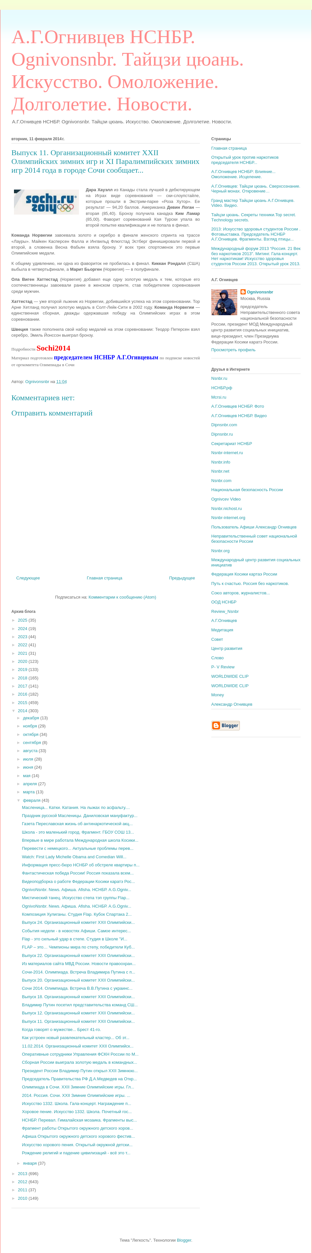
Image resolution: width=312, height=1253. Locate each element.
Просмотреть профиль (233, 349)
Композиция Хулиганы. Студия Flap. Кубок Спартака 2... (77, 914)
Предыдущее (182, 578)
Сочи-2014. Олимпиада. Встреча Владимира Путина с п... (78, 972)
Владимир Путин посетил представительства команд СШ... (79, 1004)
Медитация (222, 629)
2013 (23, 1173)
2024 (23, 628)
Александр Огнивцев (231, 704)
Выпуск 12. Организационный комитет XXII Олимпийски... (78, 1013)
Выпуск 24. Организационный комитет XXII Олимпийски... (78, 922)
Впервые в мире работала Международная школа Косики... (80, 840)
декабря (31, 717)
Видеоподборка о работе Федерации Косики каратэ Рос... (78, 881)
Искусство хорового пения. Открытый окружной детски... (77, 1144)
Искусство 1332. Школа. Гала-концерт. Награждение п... (76, 1103)
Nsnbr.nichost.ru (226, 508)
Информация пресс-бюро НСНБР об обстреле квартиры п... (80, 864)
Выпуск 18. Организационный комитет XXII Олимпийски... (78, 996)
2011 (23, 1189)
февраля (32, 800)
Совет (217, 639)
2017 (23, 686)
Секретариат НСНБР (231, 443)
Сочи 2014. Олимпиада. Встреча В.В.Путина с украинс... (77, 988)
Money (217, 694)
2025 (23, 620)
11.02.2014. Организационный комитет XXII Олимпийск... (77, 1046)
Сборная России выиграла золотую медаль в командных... (79, 1062)
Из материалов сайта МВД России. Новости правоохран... (79, 963)
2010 (23, 1198)
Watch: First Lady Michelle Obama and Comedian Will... (74, 856)
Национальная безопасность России (247, 489)
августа (31, 750)
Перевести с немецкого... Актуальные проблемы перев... (77, 848)
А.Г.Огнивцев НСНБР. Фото (237, 406)
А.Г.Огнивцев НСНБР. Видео (239, 415)
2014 (23, 710)
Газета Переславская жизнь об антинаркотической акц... (77, 823)
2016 (23, 694)
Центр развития (226, 648)
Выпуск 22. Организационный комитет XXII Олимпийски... (78, 955)
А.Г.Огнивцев (224, 620)
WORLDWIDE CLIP (230, 676)
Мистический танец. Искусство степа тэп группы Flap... (75, 897)
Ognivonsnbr (260, 292)
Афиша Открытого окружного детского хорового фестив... (78, 1136)
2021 (23, 653)
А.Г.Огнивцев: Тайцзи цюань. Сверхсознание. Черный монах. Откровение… (255, 189)
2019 (23, 669)
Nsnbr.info (220, 462)
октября (31, 734)
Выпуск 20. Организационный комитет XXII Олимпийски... (78, 980)
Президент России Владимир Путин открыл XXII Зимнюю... (79, 1070)
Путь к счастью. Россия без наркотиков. (250, 583)
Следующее (28, 578)
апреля (30, 783)
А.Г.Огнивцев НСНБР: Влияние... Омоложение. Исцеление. (243, 174)
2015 (23, 702)
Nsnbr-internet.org (228, 517)
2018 (23, 678)
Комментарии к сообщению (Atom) (122, 597)
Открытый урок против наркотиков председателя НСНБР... (245, 160)
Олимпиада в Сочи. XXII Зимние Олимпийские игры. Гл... (78, 1087)
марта (29, 791)
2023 (23, 636)
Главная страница (104, 578)
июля (28, 759)
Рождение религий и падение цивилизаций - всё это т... (76, 1152)
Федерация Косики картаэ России (244, 574)
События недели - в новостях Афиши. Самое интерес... (76, 930)
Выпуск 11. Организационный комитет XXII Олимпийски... (78, 1021)
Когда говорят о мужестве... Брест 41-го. (61, 1029)
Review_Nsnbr (225, 611)
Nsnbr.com (221, 480)
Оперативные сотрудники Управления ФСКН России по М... (80, 1054)
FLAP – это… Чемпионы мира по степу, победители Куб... (78, 947)
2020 (23, 661)
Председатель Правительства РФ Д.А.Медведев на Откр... (79, 1078)
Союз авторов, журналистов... (240, 592)
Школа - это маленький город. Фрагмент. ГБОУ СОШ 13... (78, 832)
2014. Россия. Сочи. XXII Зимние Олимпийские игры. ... (76, 1095)
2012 (23, 1181)
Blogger (184, 1240)
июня (28, 767)
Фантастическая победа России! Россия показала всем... (78, 873)
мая (27, 775)
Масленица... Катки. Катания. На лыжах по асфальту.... (76, 807)
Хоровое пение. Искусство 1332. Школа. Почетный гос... (77, 1111)
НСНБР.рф (221, 387)
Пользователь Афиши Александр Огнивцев (253, 527)
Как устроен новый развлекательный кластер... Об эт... (75, 1037)
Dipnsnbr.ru (222, 434)
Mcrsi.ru (218, 397)
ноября (30, 726)
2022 (23, 644)
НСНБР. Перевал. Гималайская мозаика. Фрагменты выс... (79, 1120)
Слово (217, 657)
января (30, 1163)
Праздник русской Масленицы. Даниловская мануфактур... (79, 815)
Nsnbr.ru (219, 378)
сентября (32, 742)
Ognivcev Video (226, 499)
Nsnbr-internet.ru (227, 452)
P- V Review (223, 666)
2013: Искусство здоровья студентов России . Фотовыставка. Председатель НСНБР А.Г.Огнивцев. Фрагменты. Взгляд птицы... (255, 234)
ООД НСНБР (224, 602)
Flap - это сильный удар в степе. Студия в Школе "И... (74, 939)
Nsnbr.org (220, 550)
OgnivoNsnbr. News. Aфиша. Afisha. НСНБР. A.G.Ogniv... (76, 889)
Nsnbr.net (220, 471)
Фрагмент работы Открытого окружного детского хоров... (77, 1128)
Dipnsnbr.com (224, 424)
